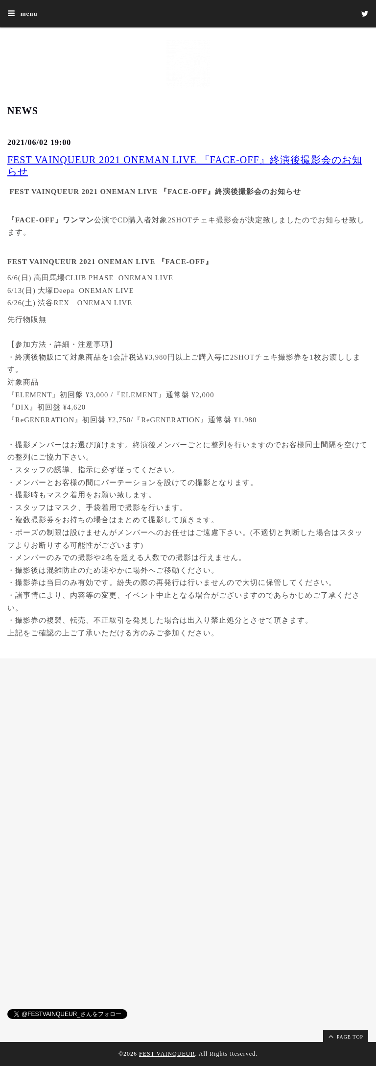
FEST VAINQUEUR (167, 1053)
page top (345, 1036)
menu (22, 13)
